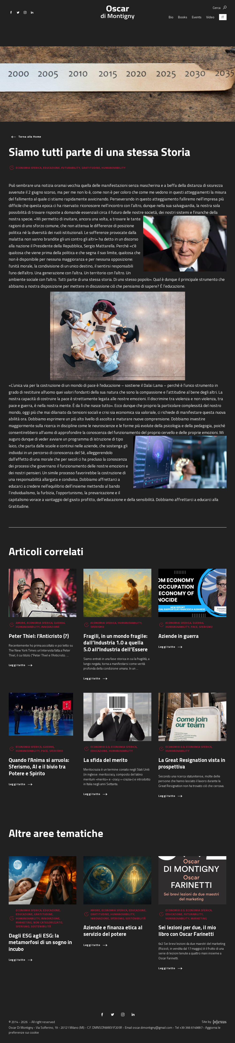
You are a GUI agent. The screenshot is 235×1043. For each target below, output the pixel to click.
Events (196, 29)
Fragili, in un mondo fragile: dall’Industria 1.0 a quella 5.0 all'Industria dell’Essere (115, 642)
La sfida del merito (105, 760)
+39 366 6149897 (191, 1027)
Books (182, 29)
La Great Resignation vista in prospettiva (191, 763)
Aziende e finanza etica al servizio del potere (112, 930)
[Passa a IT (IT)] (222, 29)
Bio (171, 29)
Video (210, 29)
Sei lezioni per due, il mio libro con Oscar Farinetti (187, 930)
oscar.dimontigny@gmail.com (152, 1027)
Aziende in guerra (178, 636)
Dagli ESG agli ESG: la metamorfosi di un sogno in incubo (40, 942)
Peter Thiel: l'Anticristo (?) (39, 636)
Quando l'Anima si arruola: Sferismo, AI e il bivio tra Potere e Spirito (39, 766)
